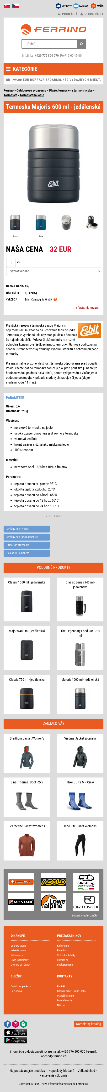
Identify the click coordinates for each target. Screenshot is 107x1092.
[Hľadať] (81, 44)
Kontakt (61, 986)
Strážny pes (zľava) (17, 529)
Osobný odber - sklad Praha (71, 991)
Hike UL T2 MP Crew (80, 782)
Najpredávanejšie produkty (27, 1071)
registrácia (91, 14)
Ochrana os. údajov (21, 964)
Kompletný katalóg (88, 1024)
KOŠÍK (100, 5)
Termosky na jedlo (32, 95)
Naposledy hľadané (61, 1071)
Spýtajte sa (62, 960)
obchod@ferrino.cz (53, 1056)
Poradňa (61, 950)
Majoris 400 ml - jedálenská (27, 631)
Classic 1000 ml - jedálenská (26, 582)
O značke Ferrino (66, 995)
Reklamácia (17, 955)
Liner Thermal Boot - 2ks (27, 782)
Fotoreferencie (64, 1000)
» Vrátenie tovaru (87, 308)
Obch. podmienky (20, 960)
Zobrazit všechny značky (84, 915)
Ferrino (9, 90)
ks (18, 262)
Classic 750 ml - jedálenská (27, 679)
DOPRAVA (67, 5)
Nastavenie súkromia (53, 1075)
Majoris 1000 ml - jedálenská (80, 679)
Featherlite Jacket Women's (27, 826)
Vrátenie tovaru (18, 950)
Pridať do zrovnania (17, 545)
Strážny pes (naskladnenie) (22, 537)
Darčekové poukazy (21, 986)
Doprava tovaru (18, 945)
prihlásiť (67, 14)
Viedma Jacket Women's (80, 738)
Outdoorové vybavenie (31, 90)
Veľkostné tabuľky (66, 955)
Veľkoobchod (86, 1071)
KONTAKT (84, 5)
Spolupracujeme (65, 964)
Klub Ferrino (63, 945)
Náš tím (61, 1005)
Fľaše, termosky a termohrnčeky (70, 90)
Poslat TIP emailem (17, 553)
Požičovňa (16, 991)
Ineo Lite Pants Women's (80, 826)
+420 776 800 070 (47, 55)
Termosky (10, 95)
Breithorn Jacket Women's (27, 738)
